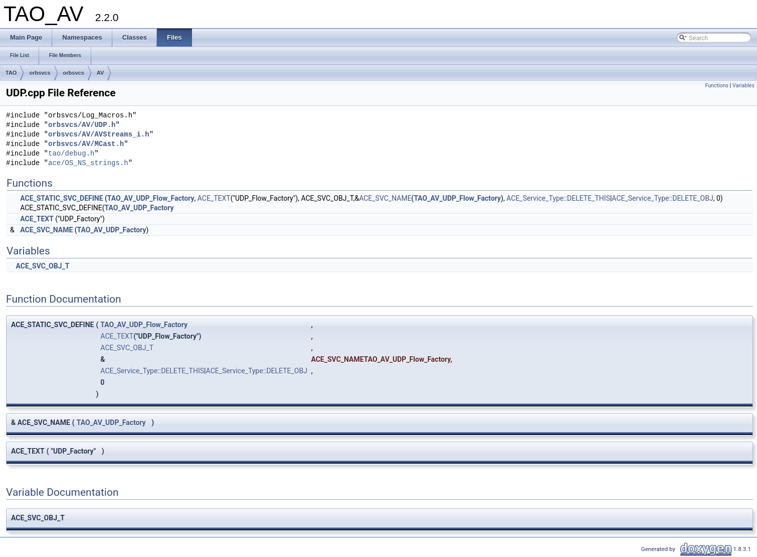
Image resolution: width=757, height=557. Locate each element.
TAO (11, 73)
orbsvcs (39, 73)
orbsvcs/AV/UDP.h (81, 125)
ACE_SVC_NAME (385, 198)
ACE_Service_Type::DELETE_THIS (558, 198)
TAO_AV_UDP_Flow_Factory (151, 198)
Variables (743, 85)
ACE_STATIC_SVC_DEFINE (61, 198)
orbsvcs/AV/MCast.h (86, 144)
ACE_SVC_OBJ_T (42, 266)
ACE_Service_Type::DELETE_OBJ (662, 198)
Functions (716, 85)
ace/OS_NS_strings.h (88, 163)
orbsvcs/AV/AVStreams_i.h (98, 135)
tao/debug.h (71, 154)
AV (100, 73)
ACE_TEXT (214, 198)
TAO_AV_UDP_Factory (139, 208)
